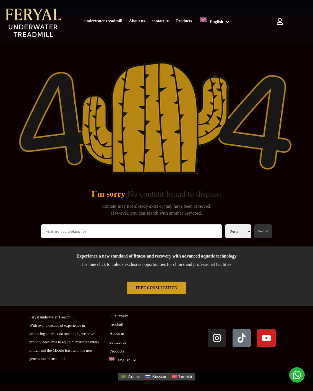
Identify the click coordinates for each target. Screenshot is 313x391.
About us (137, 21)
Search (263, 231)
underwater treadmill (103, 21)
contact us (160, 21)
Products (184, 21)
